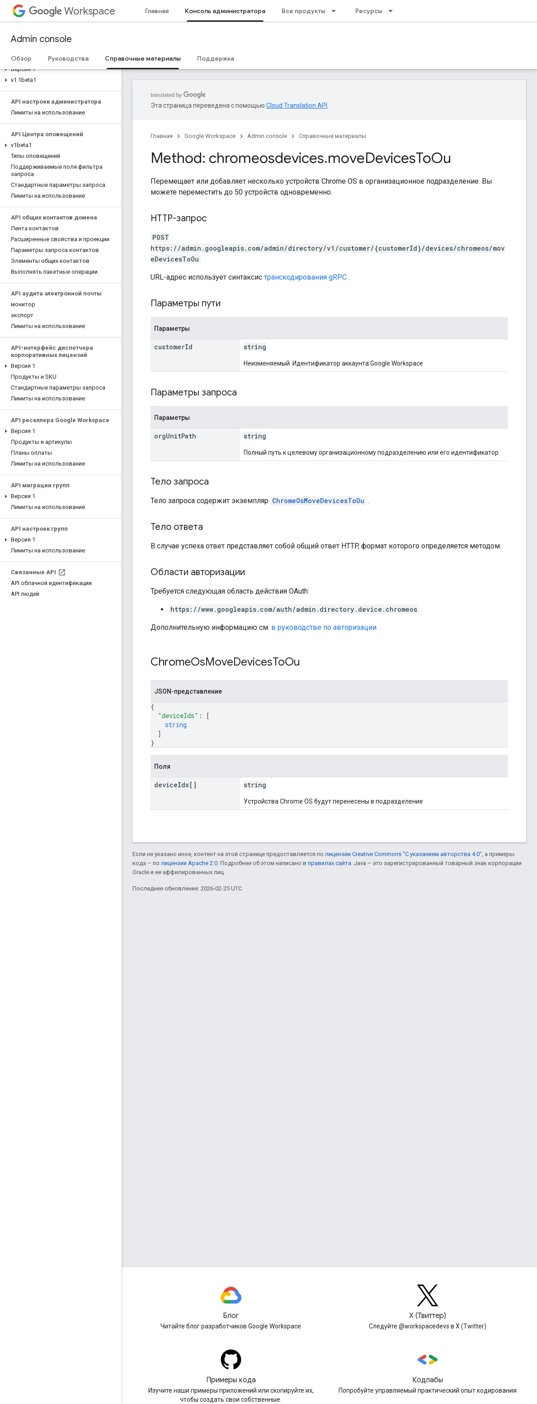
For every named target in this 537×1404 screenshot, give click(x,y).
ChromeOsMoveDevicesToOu (318, 500)
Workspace (72, 11)
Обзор (21, 58)
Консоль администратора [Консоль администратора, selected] (225, 11)
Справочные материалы (332, 136)
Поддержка (215, 58)
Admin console (41, 39)
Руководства (68, 58)
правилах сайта (329, 863)
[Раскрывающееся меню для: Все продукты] (336, 11)
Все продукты (303, 11)
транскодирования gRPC (305, 277)
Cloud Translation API (296, 105)
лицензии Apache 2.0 (189, 863)
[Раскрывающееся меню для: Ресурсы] (393, 11)
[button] (59, 69)
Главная (157, 11)
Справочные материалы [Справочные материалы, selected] (143, 58)
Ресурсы (368, 11)
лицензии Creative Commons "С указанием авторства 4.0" (403, 854)
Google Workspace (210, 136)
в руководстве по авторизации (324, 627)
